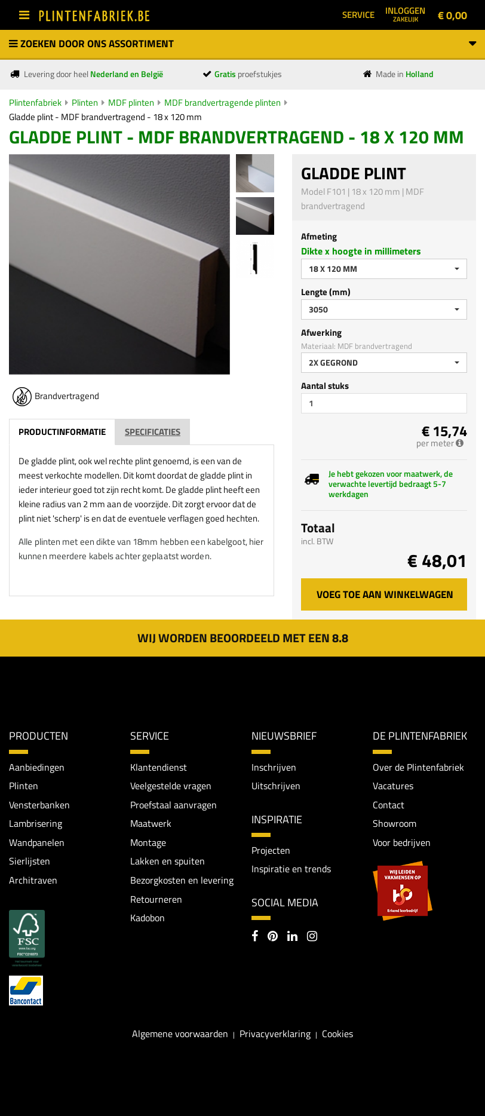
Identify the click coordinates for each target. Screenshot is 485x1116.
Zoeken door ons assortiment (242, 43)
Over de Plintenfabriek (418, 767)
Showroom (394, 823)
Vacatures (393, 785)
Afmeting (319, 236)
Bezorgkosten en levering (182, 880)
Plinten (85, 102)
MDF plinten (131, 102)
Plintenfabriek (35, 102)
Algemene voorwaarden (180, 1033)
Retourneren (156, 899)
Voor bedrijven (402, 842)
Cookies (337, 1033)
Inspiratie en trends (291, 869)
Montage (148, 842)
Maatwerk (150, 823)
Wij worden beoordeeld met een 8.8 (242, 637)
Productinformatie (62, 432)
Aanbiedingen (37, 767)
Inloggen (405, 14)
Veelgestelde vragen (170, 785)
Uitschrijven (275, 785)
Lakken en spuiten (167, 861)
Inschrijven (273, 767)
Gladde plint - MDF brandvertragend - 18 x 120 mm (105, 117)
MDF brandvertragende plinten (222, 102)
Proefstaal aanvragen (173, 805)
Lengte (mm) (326, 292)
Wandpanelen (37, 842)
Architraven (33, 880)
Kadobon (147, 917)
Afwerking (321, 332)
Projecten (270, 850)
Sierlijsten (29, 861)
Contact (388, 805)
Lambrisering (35, 823)
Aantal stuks (325, 386)
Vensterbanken (39, 805)
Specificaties (152, 432)
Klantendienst (158, 767)
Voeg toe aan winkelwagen (385, 594)
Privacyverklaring (275, 1033)
